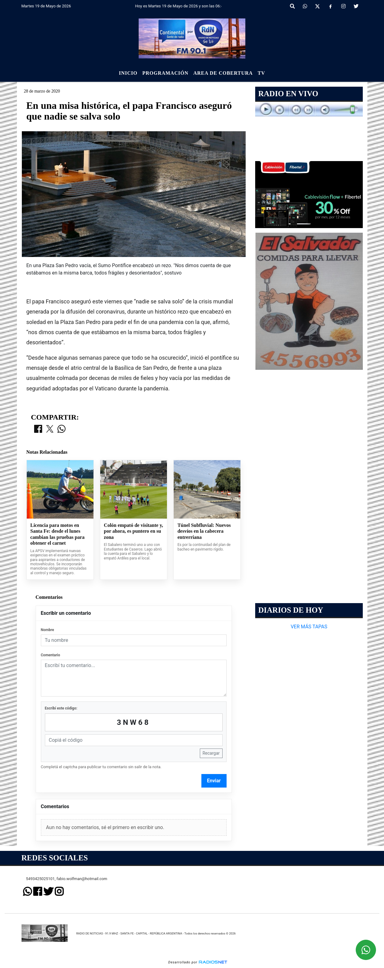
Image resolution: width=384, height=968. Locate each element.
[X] (317, 6)
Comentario (50, 655)
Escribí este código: (61, 708)
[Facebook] (330, 6)
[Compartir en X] (49, 429)
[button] (292, 6)
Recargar (211, 753)
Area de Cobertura (223, 73)
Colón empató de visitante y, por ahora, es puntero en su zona (133, 531)
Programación (165, 73)
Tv (261, 73)
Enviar (214, 781)
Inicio (128, 73)
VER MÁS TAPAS (309, 627)
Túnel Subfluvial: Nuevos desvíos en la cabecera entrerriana (204, 531)
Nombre (47, 630)
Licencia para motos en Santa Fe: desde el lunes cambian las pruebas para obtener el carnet (57, 534)
